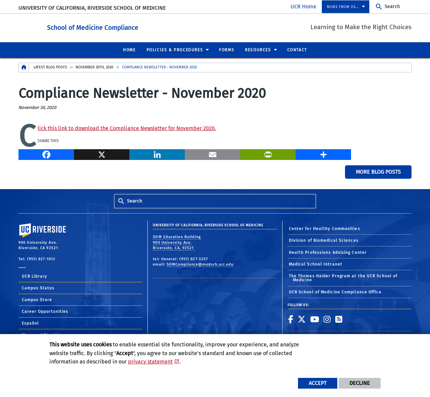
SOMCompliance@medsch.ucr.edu (200, 264)
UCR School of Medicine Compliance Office (335, 291)
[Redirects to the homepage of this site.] (24, 67)
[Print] (268, 153)
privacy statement (150, 361)
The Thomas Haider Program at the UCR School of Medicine (343, 277)
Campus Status (38, 287)
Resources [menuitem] (258, 49)
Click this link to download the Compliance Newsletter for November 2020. (127, 128)
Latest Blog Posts (50, 67)
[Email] (212, 153)
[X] (101, 153)
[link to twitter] (302, 319)
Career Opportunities (45, 311)
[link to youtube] (314, 319)
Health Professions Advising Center (328, 252)
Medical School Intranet (315, 264)
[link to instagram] (327, 319)
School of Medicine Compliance (129, 26)
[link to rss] (339, 319)
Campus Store (37, 299)
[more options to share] (323, 153)
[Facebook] (46, 153)
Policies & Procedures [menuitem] (174, 49)
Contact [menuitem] (297, 49)
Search (392, 6)
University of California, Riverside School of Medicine (92, 8)
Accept (318, 383)
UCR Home (303, 6)
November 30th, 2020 (94, 67)
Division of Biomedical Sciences (323, 240)
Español (30, 323)
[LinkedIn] (157, 153)
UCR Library (34, 276)
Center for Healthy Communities (324, 228)
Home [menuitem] (129, 49)
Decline (359, 383)
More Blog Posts (378, 171)
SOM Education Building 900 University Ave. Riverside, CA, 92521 (177, 242)
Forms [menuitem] (226, 49)
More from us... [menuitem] (343, 7)
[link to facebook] (291, 319)
